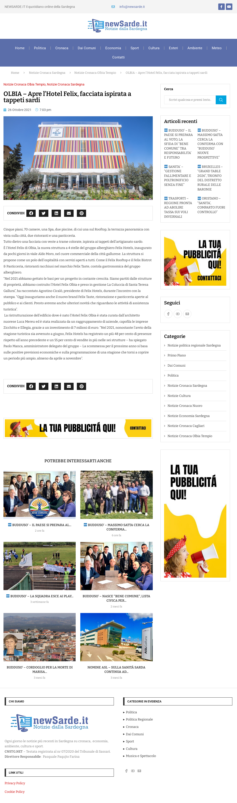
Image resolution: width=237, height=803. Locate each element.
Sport (135, 48)
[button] (31, 213)
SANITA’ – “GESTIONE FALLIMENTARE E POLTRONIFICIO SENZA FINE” (177, 176)
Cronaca (61, 48)
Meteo (217, 48)
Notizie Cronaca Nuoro (185, 406)
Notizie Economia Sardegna (189, 416)
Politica (40, 48)
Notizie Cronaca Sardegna (47, 72)
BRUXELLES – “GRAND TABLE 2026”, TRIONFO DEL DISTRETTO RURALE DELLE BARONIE (210, 178)
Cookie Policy (15, 792)
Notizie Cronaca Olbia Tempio (95, 72)
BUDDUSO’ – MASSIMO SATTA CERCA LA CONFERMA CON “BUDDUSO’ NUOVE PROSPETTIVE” (210, 144)
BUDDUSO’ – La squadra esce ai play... (39, 596)
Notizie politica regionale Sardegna (194, 345)
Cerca (221, 99)
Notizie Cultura (179, 396)
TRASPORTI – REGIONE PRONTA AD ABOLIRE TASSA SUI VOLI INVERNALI (178, 207)
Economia (113, 48)
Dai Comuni (87, 48)
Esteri (173, 48)
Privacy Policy (15, 783)
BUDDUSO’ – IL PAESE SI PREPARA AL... (39, 525)
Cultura (153, 48)
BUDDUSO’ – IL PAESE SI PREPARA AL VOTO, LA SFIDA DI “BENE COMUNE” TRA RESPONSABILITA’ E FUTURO (178, 144)
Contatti (118, 57)
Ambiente (194, 48)
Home (20, 48)
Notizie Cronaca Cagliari (186, 426)
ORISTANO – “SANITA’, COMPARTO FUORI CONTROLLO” (211, 205)
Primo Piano (177, 355)
